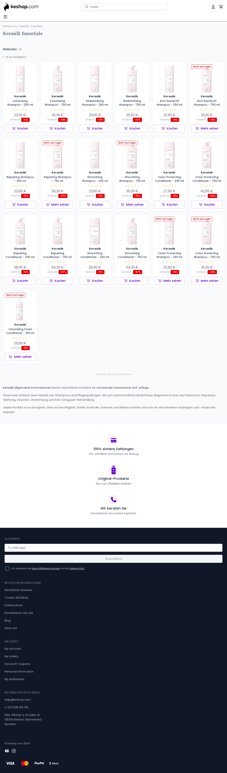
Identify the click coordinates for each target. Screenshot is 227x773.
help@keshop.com (18, 700)
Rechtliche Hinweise (18, 590)
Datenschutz (13, 605)
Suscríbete (113, 559)
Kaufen (20, 128)
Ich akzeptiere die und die (47, 568)
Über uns (11, 628)
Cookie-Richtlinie (16, 598)
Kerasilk (24, 26)
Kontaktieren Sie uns (19, 613)
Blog (8, 620)
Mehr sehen (206, 128)
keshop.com (10, 26)
